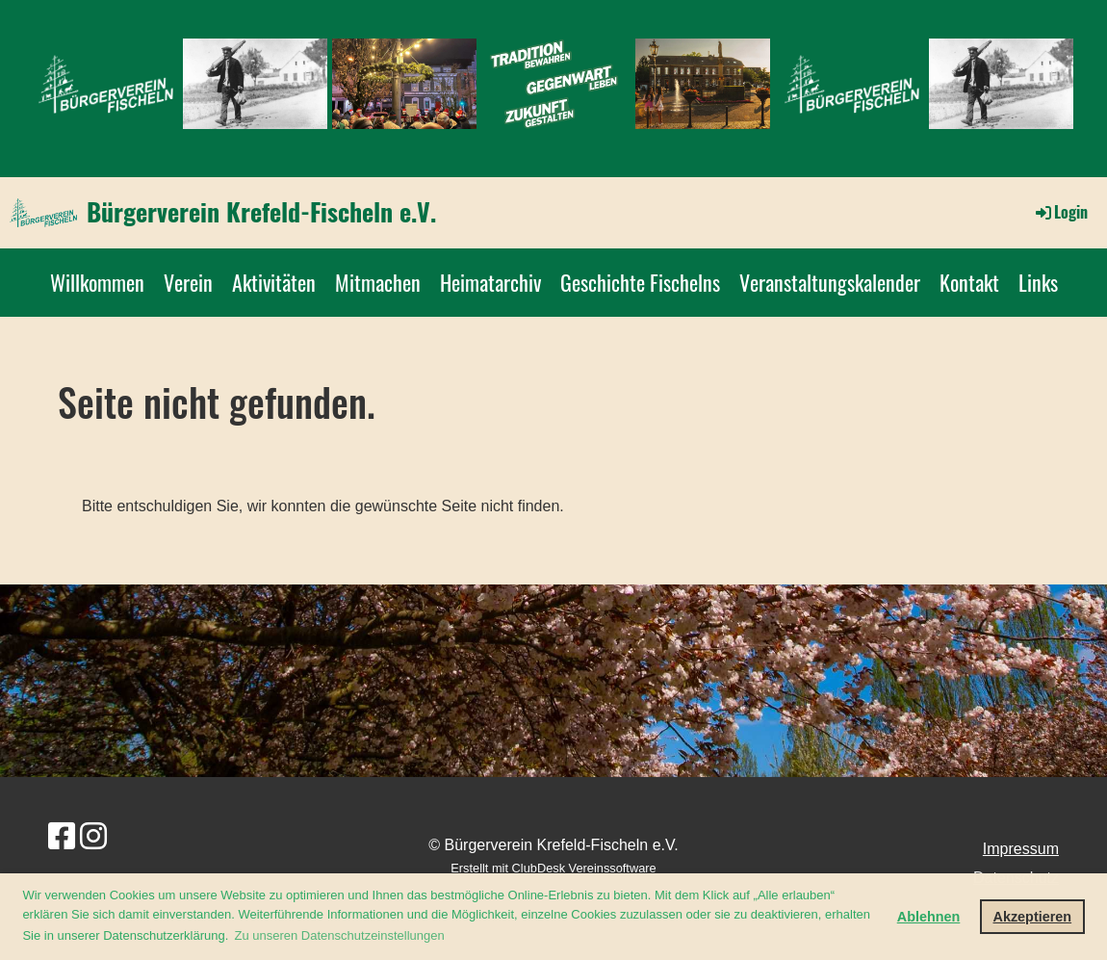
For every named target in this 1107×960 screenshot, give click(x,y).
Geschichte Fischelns (640, 282)
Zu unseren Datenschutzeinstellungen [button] (340, 935)
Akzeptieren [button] (1032, 916)
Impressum (1021, 849)
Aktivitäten (274, 282)
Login (1060, 211)
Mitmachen (378, 282)
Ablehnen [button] (929, 916)
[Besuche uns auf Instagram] (93, 836)
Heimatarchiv (490, 282)
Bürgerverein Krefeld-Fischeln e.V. (261, 212)
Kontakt (969, 282)
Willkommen (97, 282)
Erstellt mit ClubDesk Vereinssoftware (553, 868)
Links (1038, 282)
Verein (188, 282)
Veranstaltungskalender (829, 282)
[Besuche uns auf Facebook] (61, 836)
